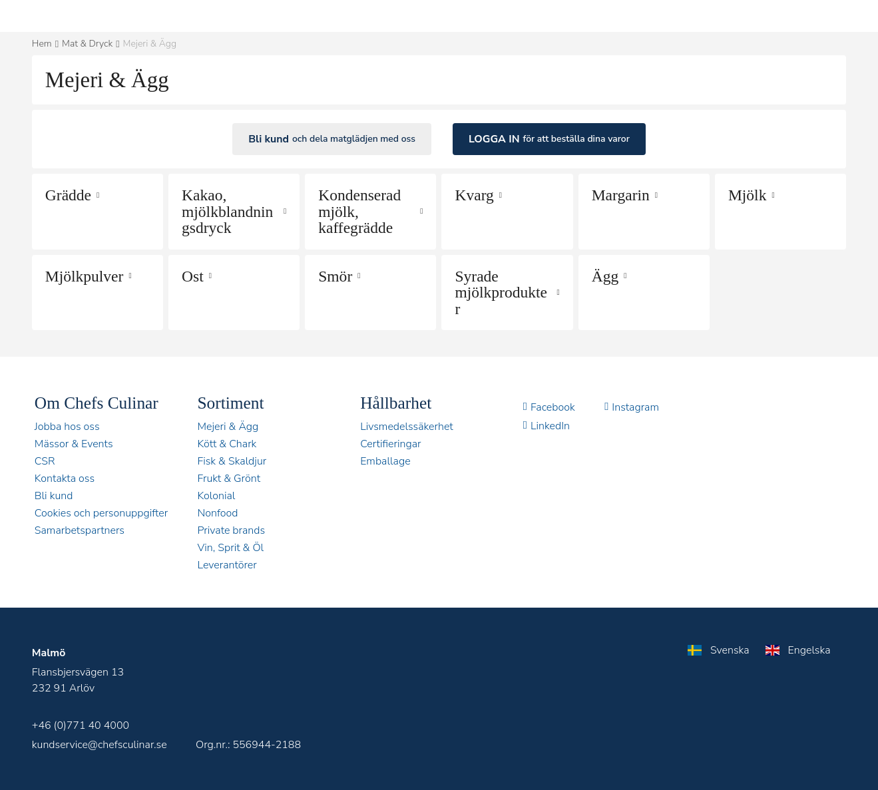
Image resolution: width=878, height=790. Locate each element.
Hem (42, 43)
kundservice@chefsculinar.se (99, 744)
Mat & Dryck (87, 43)
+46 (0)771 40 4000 (80, 725)
